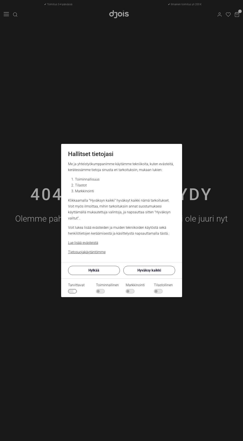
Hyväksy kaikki (149, 270)
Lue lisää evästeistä (83, 243)
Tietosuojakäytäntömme (87, 252)
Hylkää (93, 270)
